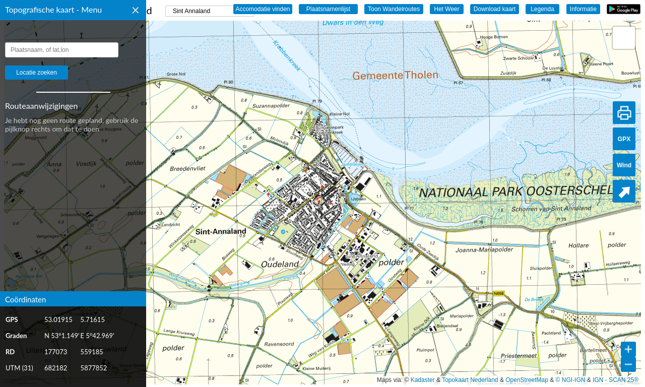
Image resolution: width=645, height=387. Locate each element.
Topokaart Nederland (470, 379)
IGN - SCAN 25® (615, 379)
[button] (624, 38)
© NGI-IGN (571, 379)
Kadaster (423, 379)
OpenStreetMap (526, 379)
